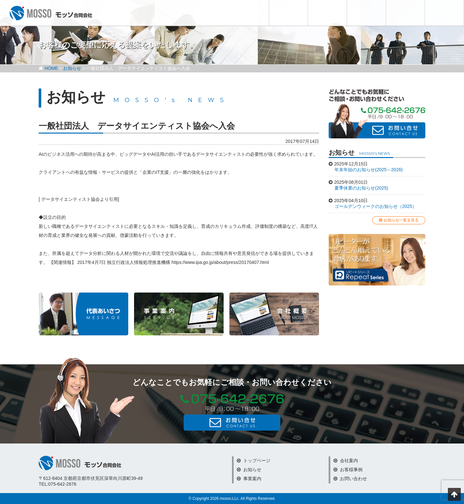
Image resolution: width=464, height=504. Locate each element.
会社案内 (366, 13)
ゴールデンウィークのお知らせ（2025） (375, 206)
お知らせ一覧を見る (399, 220)
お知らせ (288, 13)
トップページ (253, 460)
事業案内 (249, 478)
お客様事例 (405, 13)
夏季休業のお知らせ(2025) (361, 188)
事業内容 (327, 13)
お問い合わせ (444, 13)
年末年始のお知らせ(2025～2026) (368, 169)
